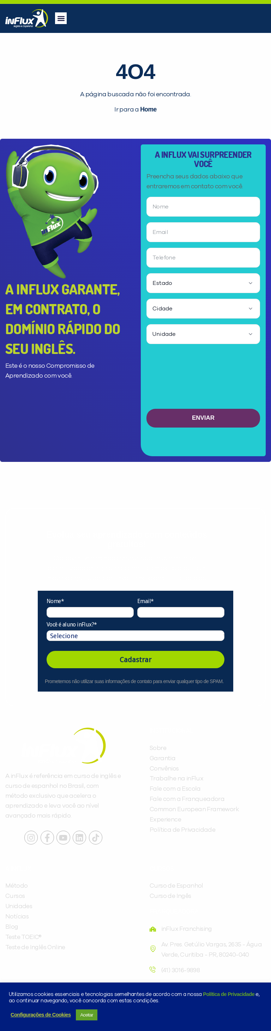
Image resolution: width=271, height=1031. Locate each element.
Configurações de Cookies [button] (41, 1015)
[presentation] (203, 379)
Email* (145, 601)
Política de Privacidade (228, 994)
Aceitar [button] (86, 1015)
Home (148, 109)
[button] (61, 18)
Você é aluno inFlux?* (72, 624)
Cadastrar (135, 659)
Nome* (55, 601)
